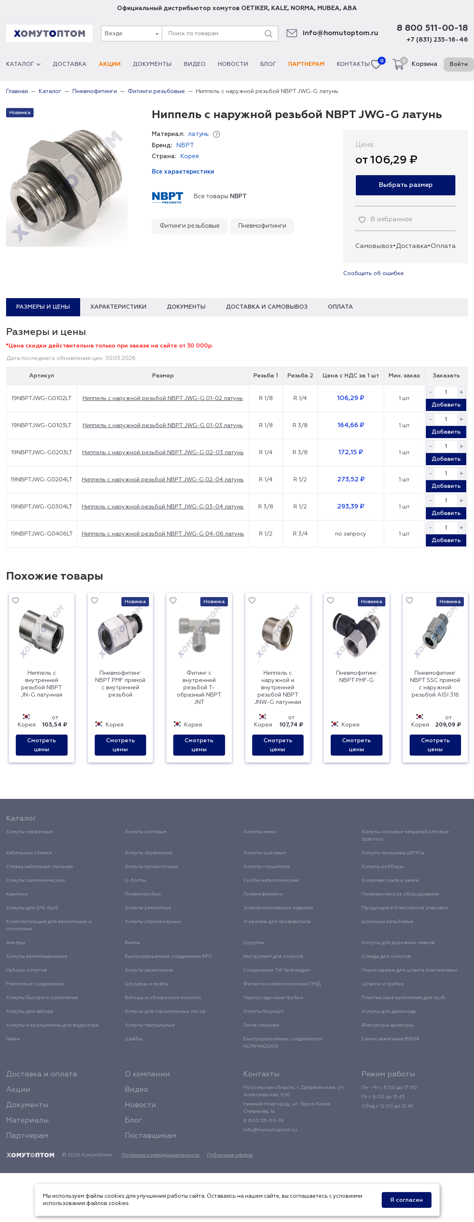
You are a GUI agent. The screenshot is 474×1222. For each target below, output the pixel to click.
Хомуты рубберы (382, 866)
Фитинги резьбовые (190, 226)
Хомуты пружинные (148, 853)
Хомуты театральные (150, 1025)
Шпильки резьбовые (387, 921)
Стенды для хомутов (386, 956)
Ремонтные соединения (35, 984)
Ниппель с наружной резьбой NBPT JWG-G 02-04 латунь (163, 480)
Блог (268, 64)
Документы (152, 64)
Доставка (70, 64)
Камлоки (17, 894)
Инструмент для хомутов (273, 956)
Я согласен (406, 1200)
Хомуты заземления (149, 970)
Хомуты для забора (29, 1011)
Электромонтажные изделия (278, 908)
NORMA (302, 8)
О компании (147, 1074)
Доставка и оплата (41, 1074)
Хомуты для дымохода (388, 1011)
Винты (132, 942)
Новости (233, 64)
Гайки (13, 1039)
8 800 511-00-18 (432, 28)
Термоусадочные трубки (273, 997)
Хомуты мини (259, 832)
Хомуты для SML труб (32, 908)
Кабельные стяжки (29, 853)
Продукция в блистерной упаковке (404, 908)
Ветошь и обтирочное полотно (163, 997)
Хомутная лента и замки (390, 880)
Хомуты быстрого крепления (42, 997)
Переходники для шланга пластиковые (409, 970)
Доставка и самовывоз (267, 307)
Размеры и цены (43, 307)
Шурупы (253, 942)
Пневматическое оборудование (400, 894)
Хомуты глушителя (266, 866)
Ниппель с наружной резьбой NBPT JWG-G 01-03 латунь (163, 425)
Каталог (23, 64)
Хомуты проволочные (152, 866)
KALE (279, 8)
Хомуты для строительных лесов (165, 1011)
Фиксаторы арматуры (387, 1025)
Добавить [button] (446, 405)
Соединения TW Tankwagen (276, 970)
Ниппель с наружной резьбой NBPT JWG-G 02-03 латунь (163, 452)
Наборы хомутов (26, 970)
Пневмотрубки (143, 894)
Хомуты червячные (29, 832)
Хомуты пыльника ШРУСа (392, 853)
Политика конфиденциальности (160, 1155)
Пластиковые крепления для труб (403, 997)
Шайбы (133, 1039)
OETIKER (254, 8)
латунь (198, 134)
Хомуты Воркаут (263, 1011)
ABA (350, 8)
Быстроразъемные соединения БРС (169, 956)
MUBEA (328, 8)
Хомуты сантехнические (35, 880)
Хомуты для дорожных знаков (398, 942)
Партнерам (306, 64)
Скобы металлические (271, 880)
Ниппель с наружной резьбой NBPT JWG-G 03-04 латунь (163, 507)
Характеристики (118, 307)
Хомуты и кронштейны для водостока (52, 1025)
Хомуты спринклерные (153, 921)
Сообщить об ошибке (373, 273)
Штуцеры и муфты (146, 984)
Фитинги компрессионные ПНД (282, 984)
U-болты (135, 880)
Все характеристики (183, 172)
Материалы (27, 1120)
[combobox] (131, 33)
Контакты (353, 64)
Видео (195, 64)
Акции (110, 64)
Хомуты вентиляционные (36, 956)
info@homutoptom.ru (340, 33)
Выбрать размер (406, 185)
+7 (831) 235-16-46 (437, 40)
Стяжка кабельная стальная (39, 866)
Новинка (19, 112)
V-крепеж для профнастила (276, 921)
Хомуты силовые (145, 832)
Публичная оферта (230, 1155)
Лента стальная (261, 1025)
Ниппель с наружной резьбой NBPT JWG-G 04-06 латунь (163, 534)
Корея (189, 156)
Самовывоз (374, 246)
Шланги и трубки (382, 984)
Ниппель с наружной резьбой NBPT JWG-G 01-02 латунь (163, 398)
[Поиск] (268, 33)
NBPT (185, 145)
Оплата (443, 246)
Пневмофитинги (262, 226)
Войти (459, 64)
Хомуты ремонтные (148, 908)
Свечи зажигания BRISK (390, 1039)
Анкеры (15, 942)
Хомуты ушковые (264, 853)
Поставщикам (150, 1135)
